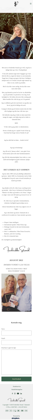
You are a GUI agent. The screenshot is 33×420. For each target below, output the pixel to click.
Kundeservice (17, 386)
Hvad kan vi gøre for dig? (8, 348)
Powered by (11, 417)
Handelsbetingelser (16, 389)
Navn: (3, 329)
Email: (3, 338)
